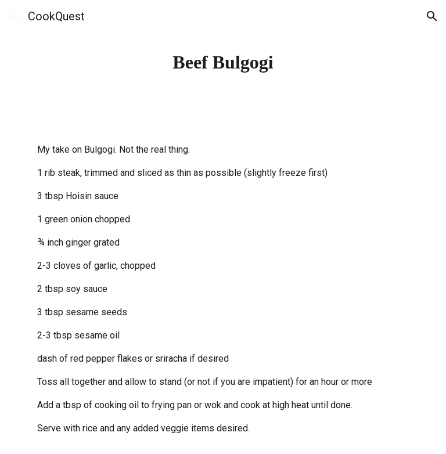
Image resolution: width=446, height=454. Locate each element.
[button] (14, 16)
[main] (223, 62)
